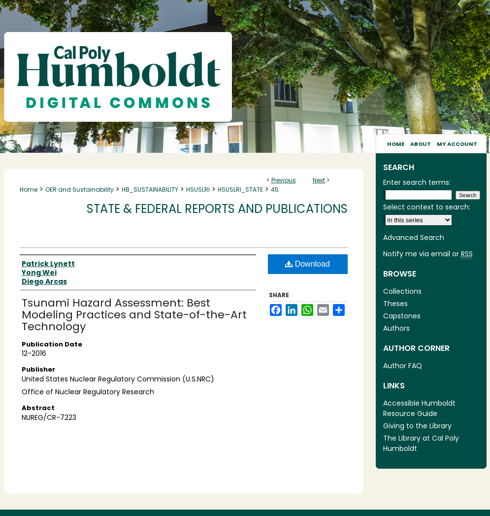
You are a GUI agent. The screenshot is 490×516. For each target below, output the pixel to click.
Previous (283, 180)
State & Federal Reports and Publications (217, 209)
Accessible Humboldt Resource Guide (419, 408)
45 (275, 189)
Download (307, 264)
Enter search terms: (417, 182)
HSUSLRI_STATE (240, 189)
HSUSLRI (198, 189)
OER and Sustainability (79, 189)
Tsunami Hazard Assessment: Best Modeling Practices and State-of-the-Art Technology (134, 314)
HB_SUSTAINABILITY (150, 189)
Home (28, 189)
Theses (395, 304)
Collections (402, 291)
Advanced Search (413, 237)
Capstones (402, 316)
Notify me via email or (428, 254)
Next (319, 180)
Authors (396, 328)
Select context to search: (426, 207)
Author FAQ (402, 366)
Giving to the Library (417, 426)
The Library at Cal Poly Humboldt (421, 443)
